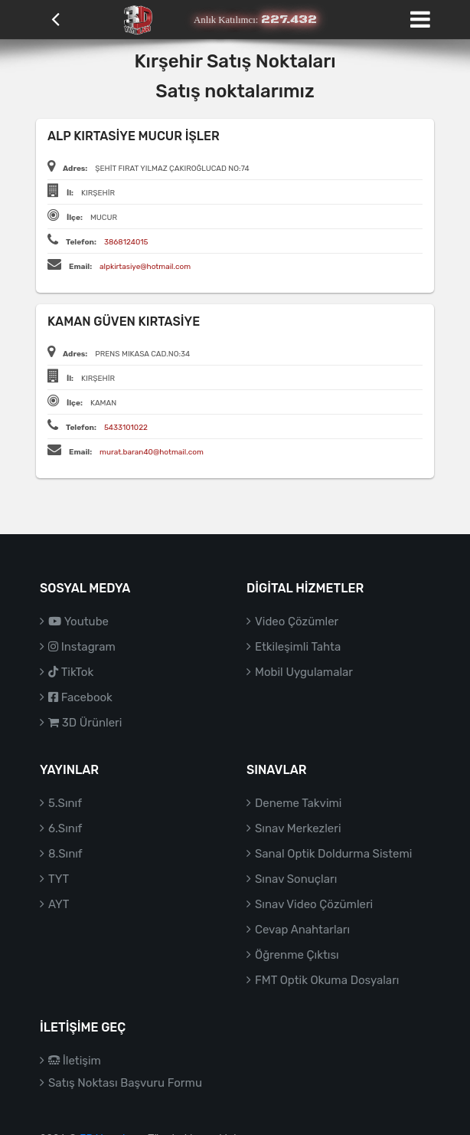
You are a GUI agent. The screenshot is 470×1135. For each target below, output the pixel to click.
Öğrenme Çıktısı (297, 955)
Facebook (80, 697)
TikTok (70, 672)
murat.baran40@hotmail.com (152, 452)
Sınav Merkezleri (298, 828)
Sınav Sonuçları (296, 879)
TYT (58, 879)
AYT (58, 904)
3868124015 (126, 242)
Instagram (82, 647)
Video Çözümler (296, 621)
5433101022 (126, 427)
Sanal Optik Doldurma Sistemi (333, 854)
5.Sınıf (65, 803)
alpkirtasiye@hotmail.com (145, 266)
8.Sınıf (65, 854)
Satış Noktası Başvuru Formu (125, 1083)
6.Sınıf (65, 828)
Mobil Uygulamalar (304, 672)
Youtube (78, 621)
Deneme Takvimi (298, 803)
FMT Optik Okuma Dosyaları (327, 980)
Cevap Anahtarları (302, 930)
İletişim (74, 1061)
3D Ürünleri (85, 723)
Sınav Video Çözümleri (314, 904)
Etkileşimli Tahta (298, 647)
